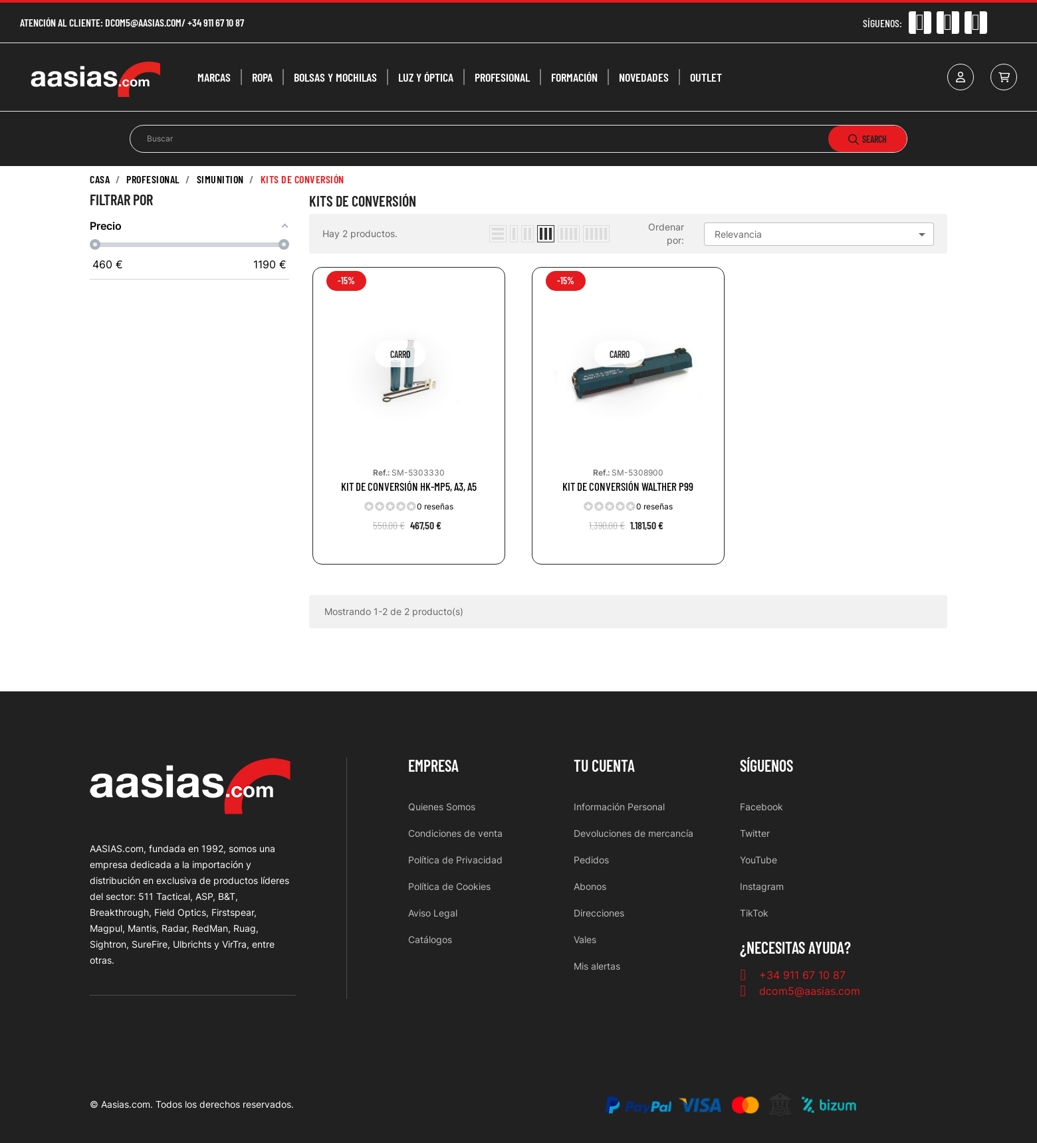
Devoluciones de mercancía (633, 833)
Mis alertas (597, 966)
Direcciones (599, 913)
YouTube (758, 859)
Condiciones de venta (455, 833)
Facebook (761, 806)
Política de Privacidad (455, 859)
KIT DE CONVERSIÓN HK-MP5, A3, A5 (409, 486)
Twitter (755, 833)
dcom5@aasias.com (143, 22)
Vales (585, 939)
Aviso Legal (432, 913)
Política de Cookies (449, 886)
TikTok (754, 913)
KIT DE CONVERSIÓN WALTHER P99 (627, 486)
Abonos (590, 886)
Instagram (762, 886)
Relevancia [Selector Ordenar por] (822, 234)
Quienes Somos (441, 806)
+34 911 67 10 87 (215, 22)
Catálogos (430, 939)
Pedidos (591, 859)
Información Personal (619, 806)
